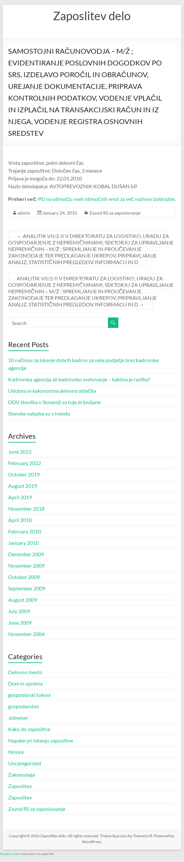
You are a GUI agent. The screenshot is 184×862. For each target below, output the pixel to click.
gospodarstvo (23, 706)
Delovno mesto (25, 672)
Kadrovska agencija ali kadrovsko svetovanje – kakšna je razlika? (79, 379)
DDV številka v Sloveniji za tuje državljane (54, 402)
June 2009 (20, 622)
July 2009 (19, 611)
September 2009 (26, 588)
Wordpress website (10, 853)
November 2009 (26, 565)
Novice (16, 752)
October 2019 (24, 474)
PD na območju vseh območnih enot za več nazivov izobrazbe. (107, 199)
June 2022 (20, 451)
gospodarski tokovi (29, 695)
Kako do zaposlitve (29, 729)
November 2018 (26, 508)
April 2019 (20, 497)
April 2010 (20, 520)
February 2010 (24, 531)
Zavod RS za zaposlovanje (114, 213)
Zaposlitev (20, 786)
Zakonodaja (21, 774)
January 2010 (23, 543)
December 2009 (26, 554)
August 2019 (22, 486)
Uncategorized (24, 763)
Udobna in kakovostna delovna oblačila (52, 391)
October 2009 (24, 577)
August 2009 (22, 600)
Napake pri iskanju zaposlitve (40, 740)
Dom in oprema (25, 683)
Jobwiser (18, 717)
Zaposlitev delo (92, 15)
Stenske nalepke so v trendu (39, 413)
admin (24, 213)
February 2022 (24, 463)
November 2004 (26, 634)
